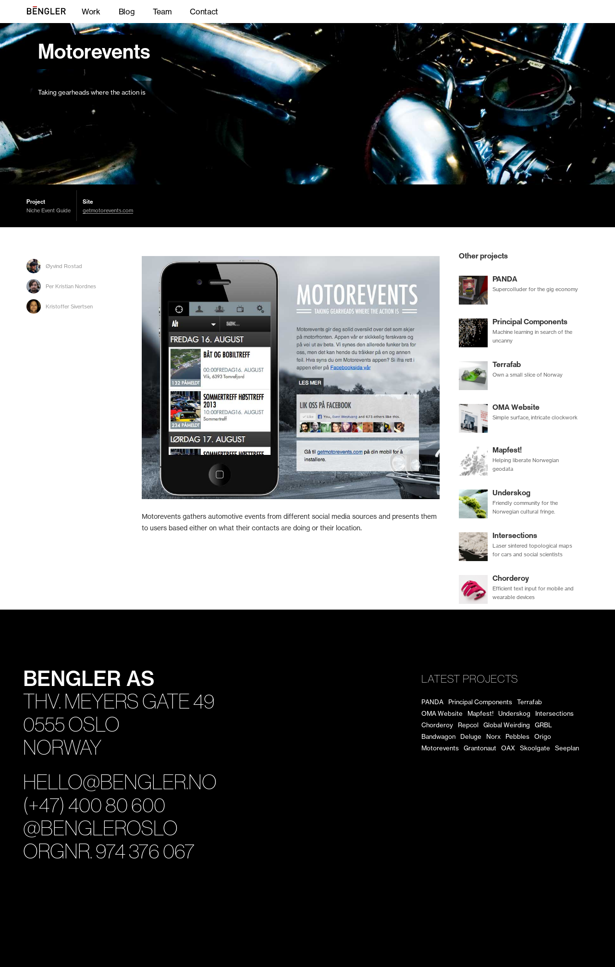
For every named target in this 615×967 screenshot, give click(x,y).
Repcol (468, 725)
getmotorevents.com (108, 211)
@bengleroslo (100, 828)
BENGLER (56, 11)
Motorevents (94, 52)
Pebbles (517, 736)
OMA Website (442, 713)
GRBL (543, 725)
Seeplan (567, 748)
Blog (127, 11)
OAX (508, 748)
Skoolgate (535, 748)
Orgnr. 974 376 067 (109, 851)
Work (91, 11)
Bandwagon (438, 736)
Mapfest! (480, 713)
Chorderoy (437, 725)
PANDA (432, 702)
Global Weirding (506, 725)
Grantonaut (480, 748)
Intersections (554, 713)
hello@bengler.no (120, 782)
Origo (542, 736)
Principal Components (480, 702)
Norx (493, 736)
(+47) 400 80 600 (94, 805)
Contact (204, 11)
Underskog (514, 713)
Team (162, 11)
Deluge (470, 736)
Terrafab (529, 702)
